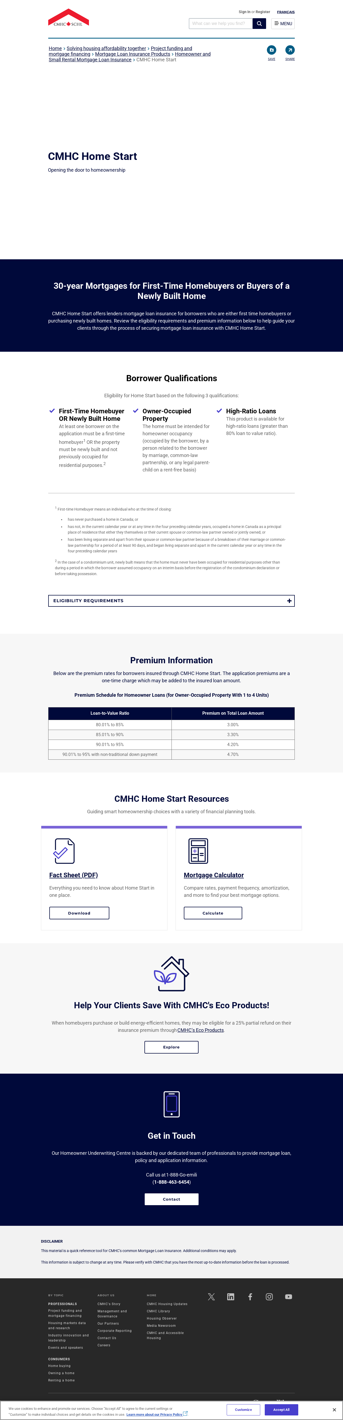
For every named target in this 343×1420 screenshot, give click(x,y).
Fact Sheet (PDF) (73, 875)
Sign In (245, 12)
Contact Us (107, 1338)
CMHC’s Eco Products (200, 1030)
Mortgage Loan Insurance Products (132, 54)
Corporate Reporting (115, 1331)
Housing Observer (162, 1318)
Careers (104, 1345)
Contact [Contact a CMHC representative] (171, 1199)
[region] (171, 1410)
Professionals (62, 1304)
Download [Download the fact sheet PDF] (79, 913)
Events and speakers (65, 1348)
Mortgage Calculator (214, 875)
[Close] (334, 1410)
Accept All (281, 1410)
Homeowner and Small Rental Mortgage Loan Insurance (130, 56)
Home (55, 48)
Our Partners (108, 1323)
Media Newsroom (161, 1326)
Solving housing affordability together (106, 48)
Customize (243, 1410)
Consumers (59, 1359)
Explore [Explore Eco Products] (171, 1047)
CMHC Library (158, 1311)
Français (286, 12)
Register (263, 12)
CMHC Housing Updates (167, 1304)
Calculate (222, 913)
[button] (259, 23)
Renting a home (61, 1380)
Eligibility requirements (88, 600)
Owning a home (61, 1373)
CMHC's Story (109, 1304)
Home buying (59, 1366)
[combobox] (220, 23)
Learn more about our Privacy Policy (157, 1414)
